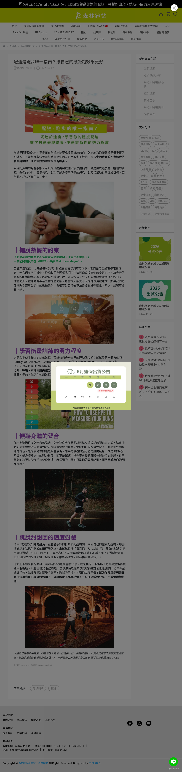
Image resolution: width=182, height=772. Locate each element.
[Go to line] (173, 761)
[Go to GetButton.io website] (173, 768)
